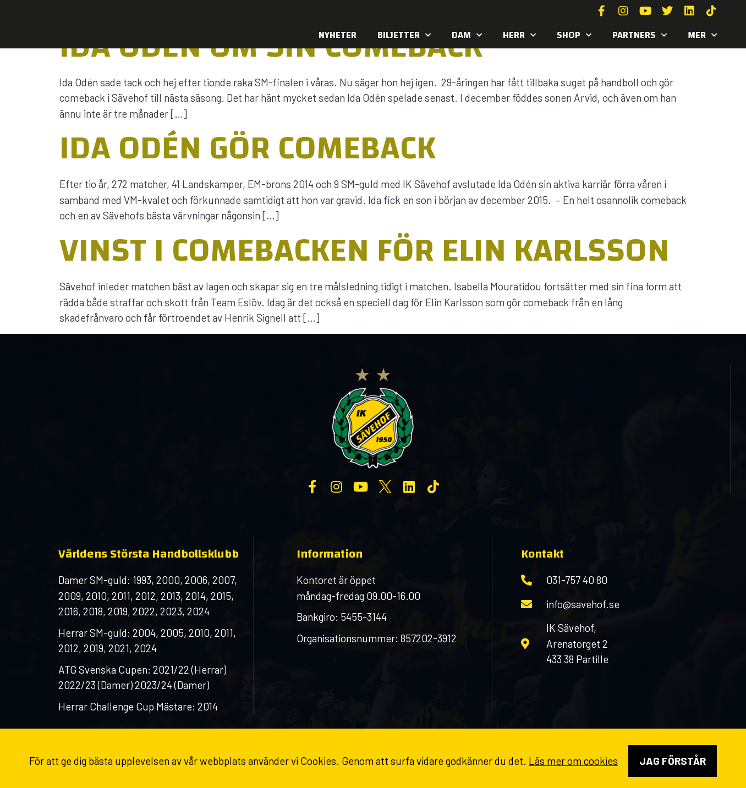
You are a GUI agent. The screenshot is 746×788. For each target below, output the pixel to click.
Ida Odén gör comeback (247, 148)
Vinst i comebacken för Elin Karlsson (364, 250)
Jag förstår (672, 760)
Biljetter (404, 35)
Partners (639, 35)
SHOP (574, 35)
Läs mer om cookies (573, 760)
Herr (519, 35)
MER (702, 35)
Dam (467, 35)
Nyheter (337, 34)
